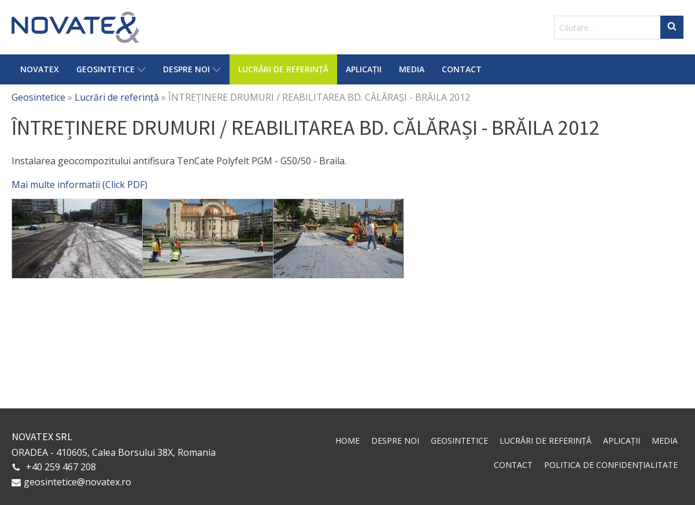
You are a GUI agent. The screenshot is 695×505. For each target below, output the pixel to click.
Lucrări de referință (283, 69)
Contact (462, 69)
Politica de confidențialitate (611, 464)
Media (411, 69)
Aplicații (364, 69)
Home (347, 440)
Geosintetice (111, 69)
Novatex (39, 69)
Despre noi (192, 69)
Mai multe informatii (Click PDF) (79, 184)
